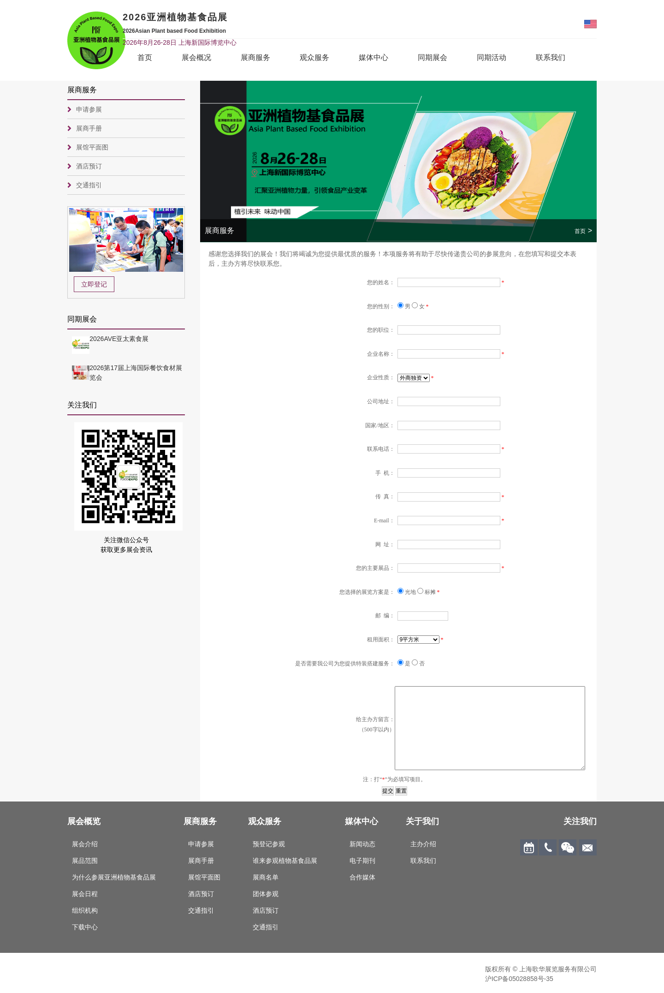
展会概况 (196, 57)
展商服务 (255, 57)
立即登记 (94, 284)
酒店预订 (89, 166)
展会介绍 (85, 844)
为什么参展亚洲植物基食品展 (114, 877)
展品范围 (85, 860)
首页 (144, 57)
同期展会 (432, 57)
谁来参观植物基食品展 (285, 860)
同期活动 (491, 57)
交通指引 (89, 185)
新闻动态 (362, 844)
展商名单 (266, 877)
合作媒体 (362, 877)
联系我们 (550, 57)
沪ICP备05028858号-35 (519, 978)
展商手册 (89, 128)
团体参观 (266, 893)
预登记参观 (269, 844)
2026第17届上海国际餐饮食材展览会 (135, 372)
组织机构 (85, 910)
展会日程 (85, 893)
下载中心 (85, 927)
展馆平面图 (92, 147)
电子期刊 (362, 860)
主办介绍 (423, 844)
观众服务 (314, 57)
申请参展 (89, 109)
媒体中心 (373, 57)
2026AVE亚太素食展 (118, 338)
